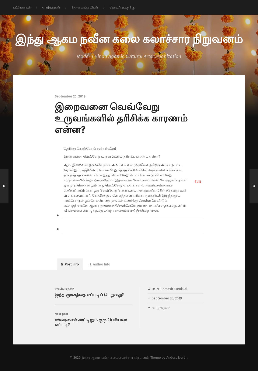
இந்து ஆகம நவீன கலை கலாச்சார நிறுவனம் (129, 38)
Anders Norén (176, 357)
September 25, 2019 (167, 298)
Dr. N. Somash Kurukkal (169, 289)
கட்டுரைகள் (22, 7)
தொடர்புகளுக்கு (122, 7)
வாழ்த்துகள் (51, 7)
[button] (198, 182)
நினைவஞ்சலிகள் (85, 7)
